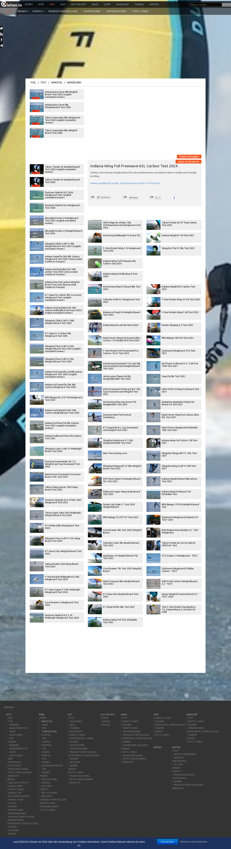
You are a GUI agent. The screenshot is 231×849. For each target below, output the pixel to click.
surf (107, 4)
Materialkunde (117, 11)
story (29, 4)
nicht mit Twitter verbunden (125, 197)
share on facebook (188, 161)
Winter (154, 4)
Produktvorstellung (63, 11)
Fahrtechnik (92, 11)
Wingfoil (56, 82)
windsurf (122, 4)
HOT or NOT (78, 4)
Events (37, 11)
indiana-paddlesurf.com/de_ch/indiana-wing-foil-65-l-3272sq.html (125, 183)
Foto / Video (140, 11)
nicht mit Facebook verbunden (92, 197)
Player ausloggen (189, 156)
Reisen (22, 11)
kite (41, 4)
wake (94, 4)
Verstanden (167, 841)
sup (62, 4)
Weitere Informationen (193, 841)
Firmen (139, 4)
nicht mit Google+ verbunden (151, 197)
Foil (52, 4)
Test (8, 11)
